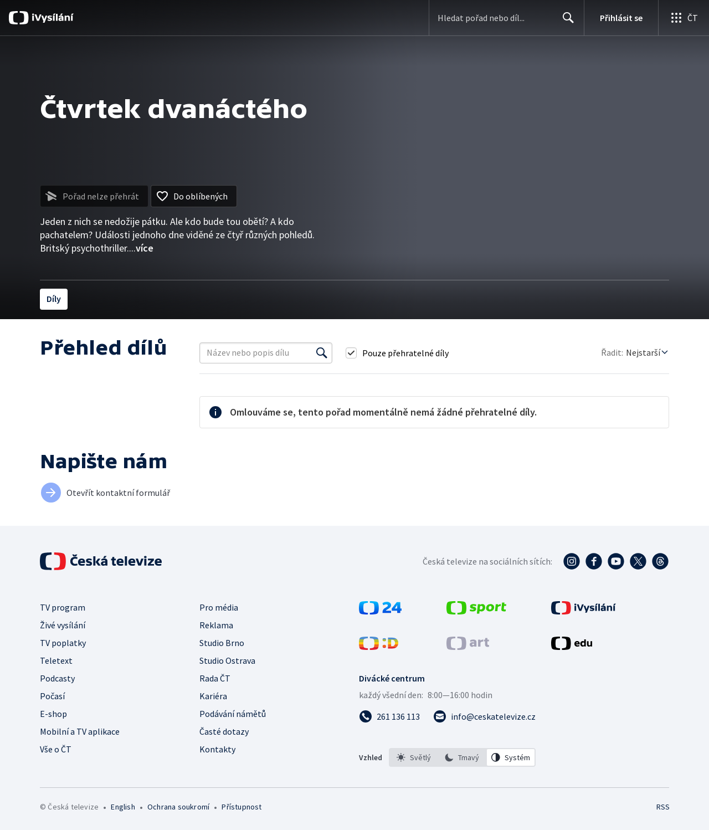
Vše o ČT (55, 749)
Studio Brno (221, 642)
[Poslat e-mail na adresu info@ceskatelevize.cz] (484, 716)
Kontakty (217, 749)
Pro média (218, 607)
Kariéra (213, 695)
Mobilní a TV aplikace (80, 731)
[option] (414, 757)
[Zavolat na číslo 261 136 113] (389, 716)
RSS (663, 807)
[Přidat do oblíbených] (194, 196)
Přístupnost (241, 807)
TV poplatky (63, 642)
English (123, 807)
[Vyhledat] (322, 353)
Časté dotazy (224, 731)
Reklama (216, 625)
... (141, 248)
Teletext (56, 660)
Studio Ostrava (227, 660)
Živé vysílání (62, 625)
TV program (62, 607)
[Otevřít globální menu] (683, 17)
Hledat (565, 22)
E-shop (53, 713)
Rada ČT (214, 678)
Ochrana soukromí (178, 807)
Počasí (52, 695)
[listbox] (462, 757)
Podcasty (57, 678)
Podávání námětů (232, 713)
